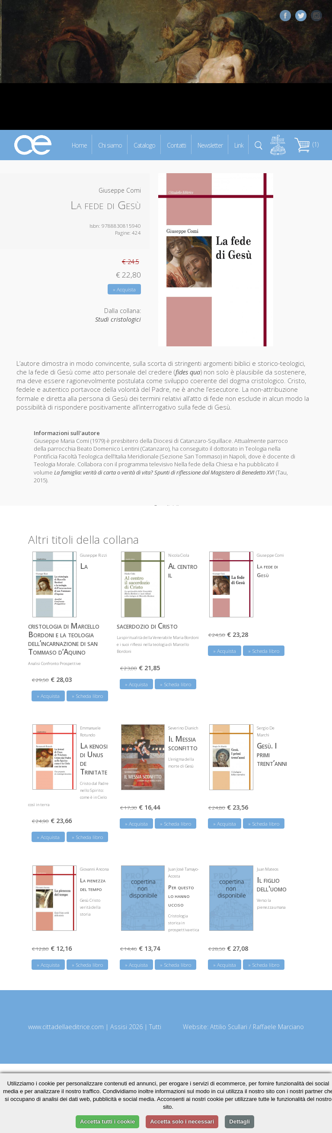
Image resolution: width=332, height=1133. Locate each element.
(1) (306, 144)
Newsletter (210, 145)
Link (238, 145)
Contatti (176, 145)
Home (79, 145)
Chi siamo (110, 145)
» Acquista (124, 289)
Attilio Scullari (228, 1022)
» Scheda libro (87, 691)
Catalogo (144, 145)
